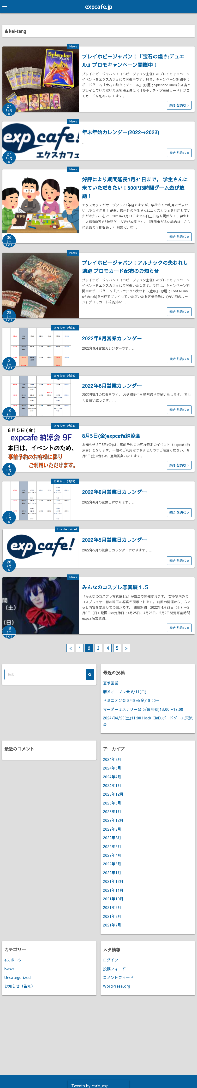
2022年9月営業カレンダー (112, 338)
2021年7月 (112, 924)
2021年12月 (113, 881)
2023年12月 (113, 794)
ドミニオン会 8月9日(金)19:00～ (131, 700)
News (73, 46)
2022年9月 (112, 828)
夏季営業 (110, 682)
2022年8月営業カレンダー (112, 385)
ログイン (110, 959)
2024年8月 (112, 759)
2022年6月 (112, 846)
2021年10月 (113, 898)
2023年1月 (112, 811)
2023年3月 (112, 802)
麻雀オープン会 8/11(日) (124, 691)
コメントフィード (118, 977)
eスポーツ (13, 959)
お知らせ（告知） (65, 327)
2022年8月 (112, 837)
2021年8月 (112, 916)
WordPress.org (116, 986)
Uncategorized (67, 529)
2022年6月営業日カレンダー (114, 491)
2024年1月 (112, 785)
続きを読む (179, 105)
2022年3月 (112, 863)
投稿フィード (114, 968)
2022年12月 (113, 820)
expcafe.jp (99, 6)
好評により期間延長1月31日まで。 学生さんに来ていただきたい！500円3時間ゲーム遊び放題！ (135, 187)
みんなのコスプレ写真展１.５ (115, 587)
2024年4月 (112, 776)
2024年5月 (112, 767)
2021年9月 (112, 907)
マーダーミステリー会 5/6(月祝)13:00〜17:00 (143, 709)
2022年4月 (112, 854)
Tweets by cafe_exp (89, 1085)
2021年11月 (113, 889)
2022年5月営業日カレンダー (114, 539)
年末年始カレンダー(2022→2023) (120, 131)
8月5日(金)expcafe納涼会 (111, 435)
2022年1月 (112, 872)
